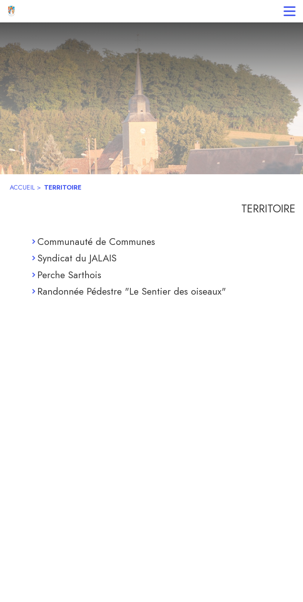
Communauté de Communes (96, 241)
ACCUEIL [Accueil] (22, 187)
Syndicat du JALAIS (77, 258)
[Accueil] (11, 11)
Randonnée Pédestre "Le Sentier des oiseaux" (131, 291)
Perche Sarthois (69, 274)
